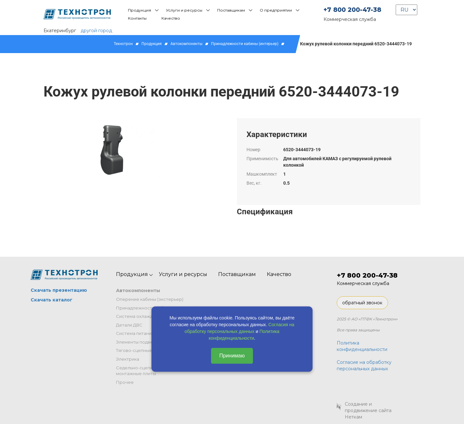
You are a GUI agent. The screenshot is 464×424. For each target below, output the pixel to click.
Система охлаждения (139, 316)
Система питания (135, 333)
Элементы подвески (138, 342)
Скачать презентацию (59, 290)
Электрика (127, 359)
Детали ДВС (129, 324)
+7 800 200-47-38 (352, 10)
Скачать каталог (51, 300)
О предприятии (276, 10)
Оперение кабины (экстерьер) (149, 299)
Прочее (125, 382)
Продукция (139, 10)
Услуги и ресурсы (184, 10)
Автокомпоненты (186, 43)
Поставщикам (231, 10)
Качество (170, 18)
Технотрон (123, 43)
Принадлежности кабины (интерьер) (244, 43)
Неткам (353, 417)
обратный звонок (362, 303)
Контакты (137, 18)
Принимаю (232, 355)
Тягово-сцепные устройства (147, 350)
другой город (96, 30)
